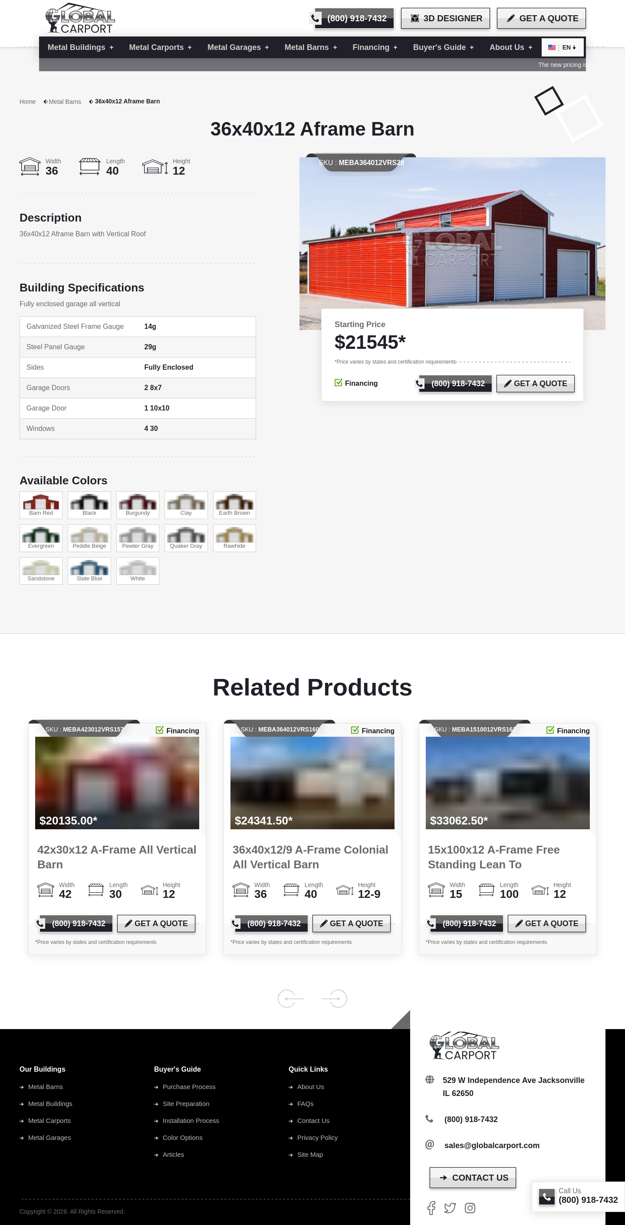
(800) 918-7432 (471, 1119)
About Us (310, 1086)
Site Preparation (186, 1103)
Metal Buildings (50, 1103)
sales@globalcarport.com (492, 1145)
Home (34, 101)
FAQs (305, 1103)
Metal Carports (49, 1120)
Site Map (310, 1154)
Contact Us (313, 1120)
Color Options (183, 1137)
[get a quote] (541, 18)
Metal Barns (71, 101)
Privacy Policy (317, 1137)
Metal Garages (49, 1137)
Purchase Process (189, 1086)
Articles (173, 1154)
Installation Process (191, 1120)
